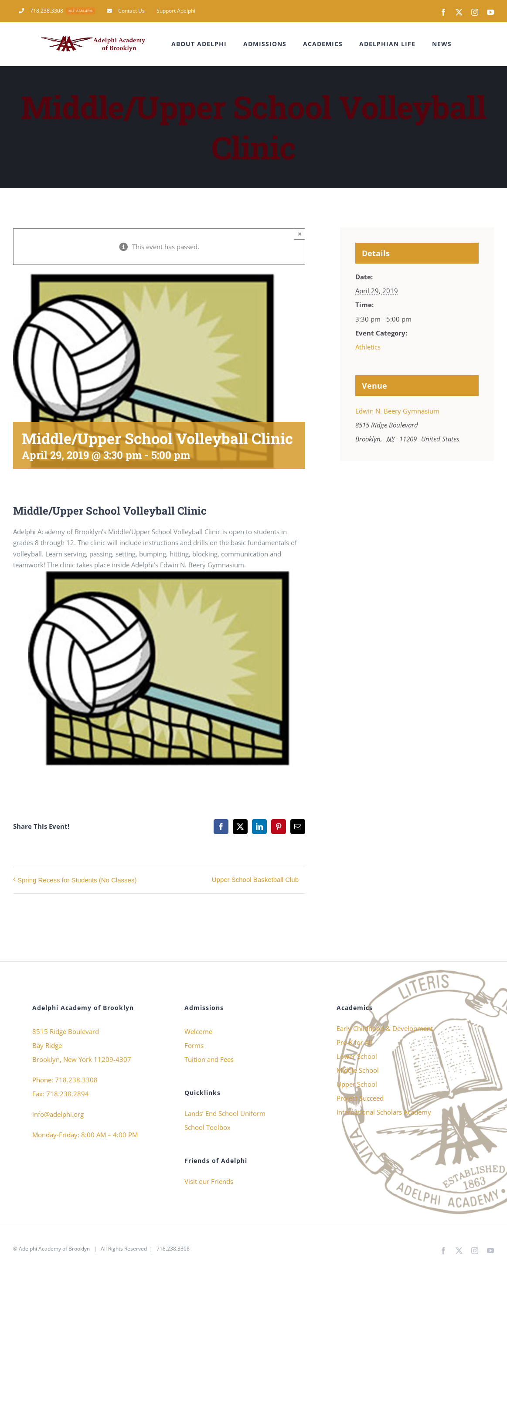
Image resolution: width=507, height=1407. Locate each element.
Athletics (368, 346)
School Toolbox (207, 1127)
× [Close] (300, 233)
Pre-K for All (354, 1042)
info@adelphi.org (58, 1114)
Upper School (357, 1084)
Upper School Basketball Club (255, 879)
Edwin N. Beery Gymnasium (397, 411)
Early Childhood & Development (385, 1028)
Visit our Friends (208, 1181)
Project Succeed (360, 1098)
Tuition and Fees (209, 1059)
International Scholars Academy (384, 1112)
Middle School (358, 1070)
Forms (194, 1045)
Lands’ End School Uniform (224, 1113)
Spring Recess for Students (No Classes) (76, 880)
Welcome (198, 1031)
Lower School (357, 1056)
